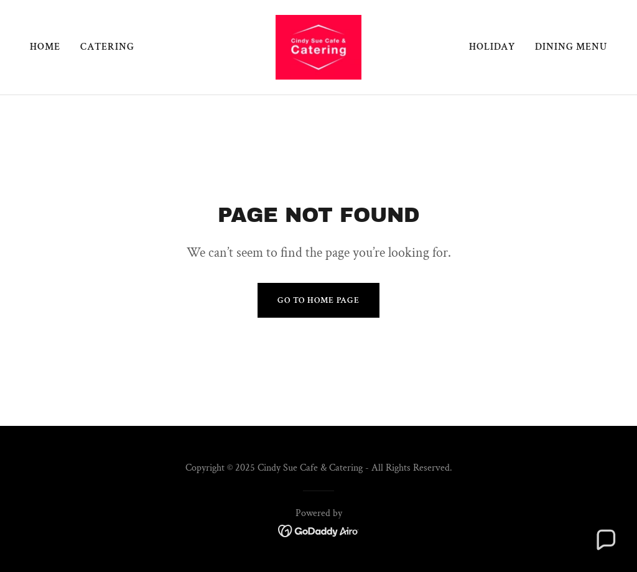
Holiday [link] (492, 46)
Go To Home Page (318, 300)
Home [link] (45, 46)
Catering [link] (107, 46)
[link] (318, 46)
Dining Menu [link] (571, 46)
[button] (605, 540)
